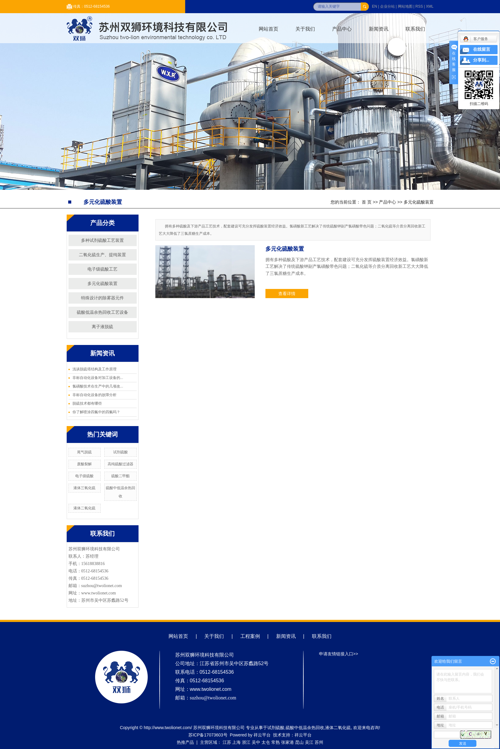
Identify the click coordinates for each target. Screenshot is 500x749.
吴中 (256, 742)
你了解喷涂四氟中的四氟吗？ (96, 412)
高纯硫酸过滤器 (120, 464)
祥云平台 (262, 734)
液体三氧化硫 (84, 488)
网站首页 (268, 29)
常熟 (275, 742)
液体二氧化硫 (84, 508)
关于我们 (305, 29)
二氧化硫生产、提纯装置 (102, 254)
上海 (236, 742)
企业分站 (387, 6)
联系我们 (415, 29)
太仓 (265, 742)
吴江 (309, 742)
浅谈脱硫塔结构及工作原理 (94, 369)
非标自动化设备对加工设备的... (97, 378)
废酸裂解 (84, 464)
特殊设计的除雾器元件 (102, 297)
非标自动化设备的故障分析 (94, 395)
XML (430, 6)
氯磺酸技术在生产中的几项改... (97, 386)
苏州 (319, 742)
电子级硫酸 (84, 476)
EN (374, 6)
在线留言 (481, 49)
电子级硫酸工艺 (102, 269)
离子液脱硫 (102, 326)
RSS (419, 6)
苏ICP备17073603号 (208, 734)
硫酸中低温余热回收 (305, 727)
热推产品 (185, 742)
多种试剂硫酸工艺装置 (102, 240)
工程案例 (250, 636)
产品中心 (342, 29)
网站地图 (405, 6)
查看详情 (286, 293)
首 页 (367, 202)
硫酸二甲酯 (120, 476)
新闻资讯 (378, 29)
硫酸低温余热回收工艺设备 (102, 312)
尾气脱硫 (84, 452)
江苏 (227, 742)
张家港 (287, 742)
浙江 (246, 742)
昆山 (299, 742)
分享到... (481, 60)
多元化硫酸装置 (419, 202)
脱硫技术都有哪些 (87, 403)
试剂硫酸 (120, 452)
